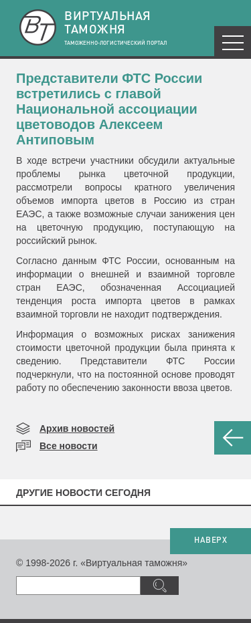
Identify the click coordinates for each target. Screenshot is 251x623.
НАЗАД (232, 438)
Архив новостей (76, 428)
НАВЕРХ (210, 541)
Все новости (68, 446)
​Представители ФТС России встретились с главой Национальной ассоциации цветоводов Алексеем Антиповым (109, 109)
